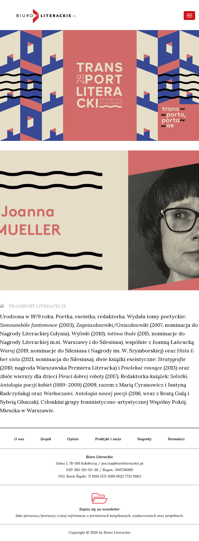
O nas (19, 439)
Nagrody (144, 439)
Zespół (45, 439)
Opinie (73, 439)
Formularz (176, 439)
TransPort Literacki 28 (33, 306)
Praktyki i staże (108, 439)
